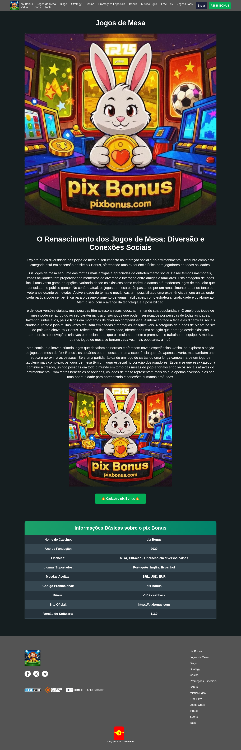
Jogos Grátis (185, 4)
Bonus (133, 4)
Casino (90, 4)
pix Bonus (27, 4)
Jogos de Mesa (46, 4)
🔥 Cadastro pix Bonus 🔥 (120, 498)
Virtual (25, 7)
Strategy (76, 4)
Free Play (167, 4)
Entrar (201, 5)
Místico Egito (149, 4)
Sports (37, 7)
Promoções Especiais (111, 4)
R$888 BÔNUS (219, 5)
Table (48, 7)
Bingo (63, 4)
